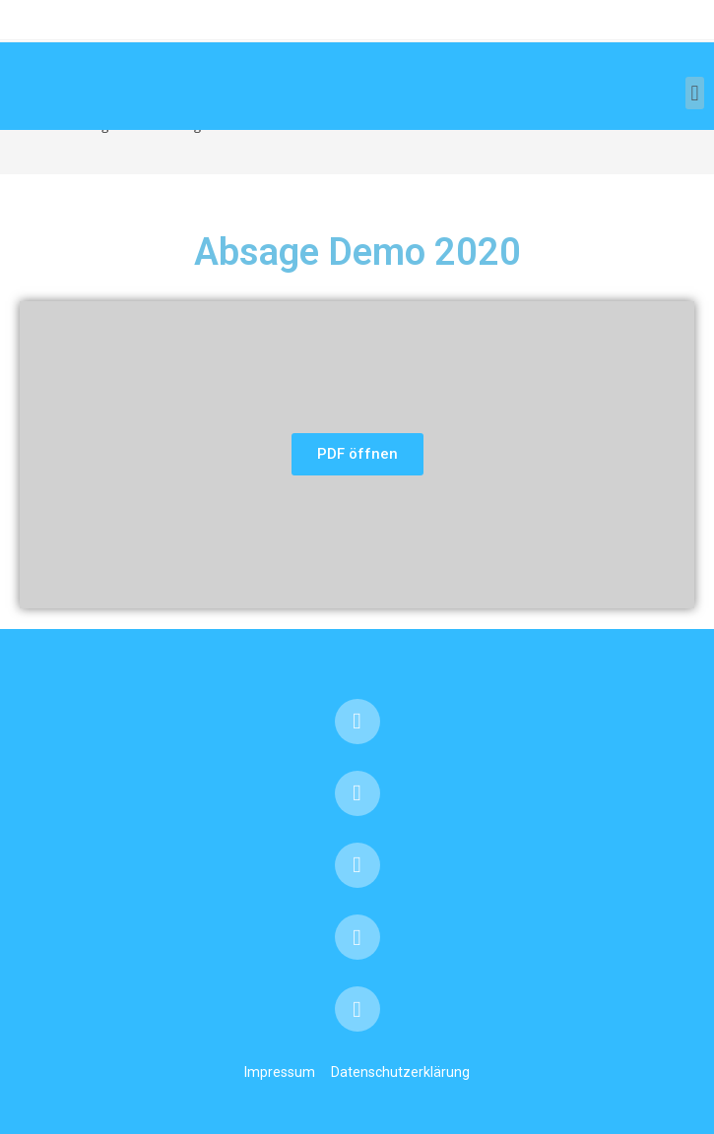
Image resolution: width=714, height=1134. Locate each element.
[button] (694, 93)
